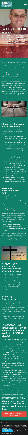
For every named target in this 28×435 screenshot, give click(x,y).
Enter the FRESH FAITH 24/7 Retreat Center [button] (14, 414)
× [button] (26, 422)
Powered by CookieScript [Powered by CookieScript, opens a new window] (6, 433)
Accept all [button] (7, 430)
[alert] (14, 427)
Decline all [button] (20, 430)
